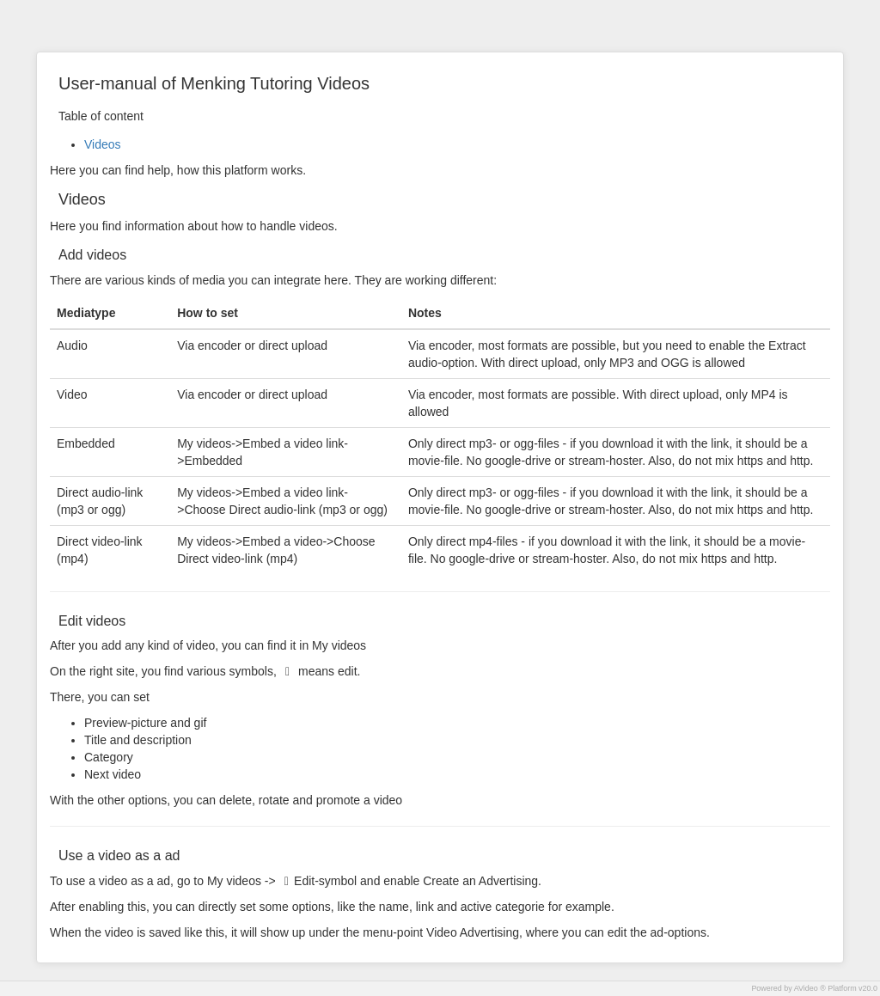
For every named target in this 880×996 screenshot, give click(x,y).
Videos (102, 144)
